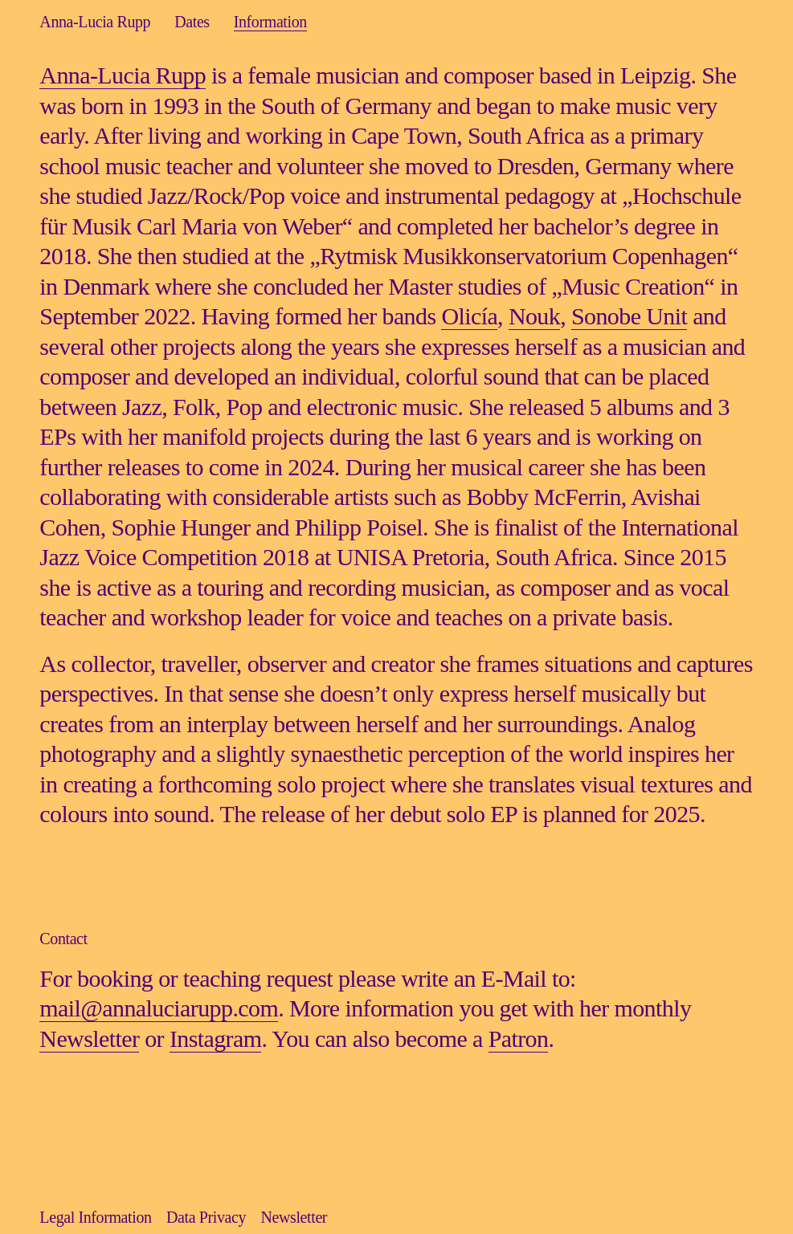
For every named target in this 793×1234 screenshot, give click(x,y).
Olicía (469, 316)
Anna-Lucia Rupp (122, 75)
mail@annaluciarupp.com (158, 1008)
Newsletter (89, 1038)
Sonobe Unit (629, 316)
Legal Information (95, 1217)
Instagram (216, 1038)
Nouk (534, 316)
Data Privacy (206, 1217)
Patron (518, 1038)
